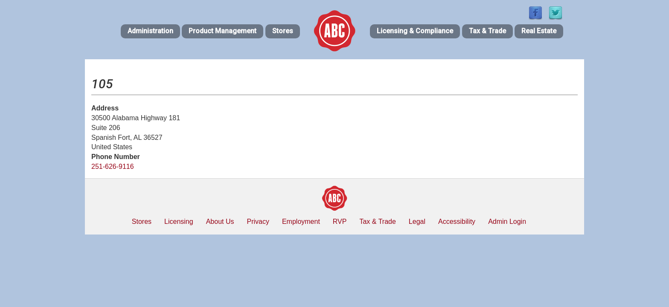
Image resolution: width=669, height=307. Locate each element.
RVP (340, 221)
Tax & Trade (487, 31)
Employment (301, 221)
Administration (150, 31)
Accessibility (456, 221)
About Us (220, 221)
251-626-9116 (112, 166)
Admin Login (507, 221)
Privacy (258, 221)
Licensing (178, 221)
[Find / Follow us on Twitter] (555, 13)
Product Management (222, 31)
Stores (282, 31)
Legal (417, 221)
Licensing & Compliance (415, 31)
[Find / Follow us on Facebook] (535, 13)
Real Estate (538, 31)
